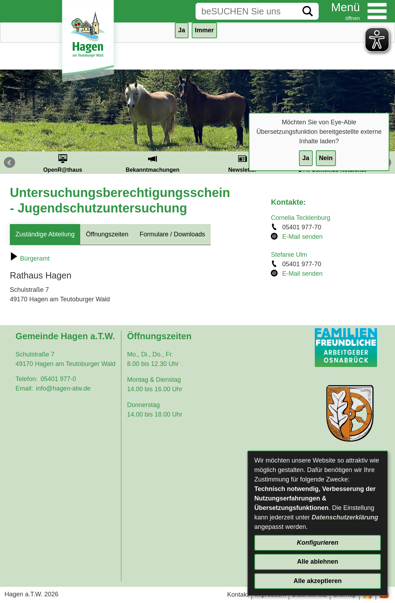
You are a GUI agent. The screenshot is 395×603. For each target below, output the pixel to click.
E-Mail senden (302, 236)
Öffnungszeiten (107, 234)
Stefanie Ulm (289, 254)
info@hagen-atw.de (63, 388)
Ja (305, 158)
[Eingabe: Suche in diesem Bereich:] (246, 11)
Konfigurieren (317, 542)
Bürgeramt (30, 258)
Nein (326, 158)
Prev (9, 162)
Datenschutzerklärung (345, 517)
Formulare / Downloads (172, 234)
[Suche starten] (308, 11)
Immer (204, 30)
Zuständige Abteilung (45, 234)
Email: (24, 388)
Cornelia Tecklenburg (300, 217)
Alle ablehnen (317, 561)
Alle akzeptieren (317, 580)
